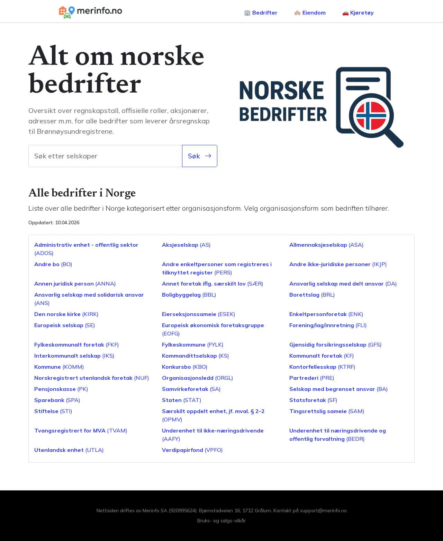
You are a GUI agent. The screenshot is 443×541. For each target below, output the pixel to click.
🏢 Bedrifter (261, 12)
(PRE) (311, 377)
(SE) (64, 325)
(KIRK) (66, 314)
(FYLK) (193, 344)
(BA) (338, 388)
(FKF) (76, 344)
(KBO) (185, 366)
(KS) (195, 355)
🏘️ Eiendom (310, 12)
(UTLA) (69, 449)
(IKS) (74, 355)
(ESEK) (198, 314)
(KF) (321, 355)
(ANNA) (75, 283)
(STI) (53, 411)
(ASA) (326, 244)
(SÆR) (212, 283)
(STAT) (181, 399)
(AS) (186, 244)
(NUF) (91, 377)
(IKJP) (338, 264)
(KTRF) (322, 366)
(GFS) (335, 344)
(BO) (53, 264)
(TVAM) (80, 430)
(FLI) (328, 325)
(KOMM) (59, 366)
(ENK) (326, 314)
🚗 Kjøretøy (358, 12)
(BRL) (312, 294)
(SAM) (326, 411)
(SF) (313, 399)
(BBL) (189, 294)
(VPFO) (192, 449)
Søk (199, 155)
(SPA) (57, 399)
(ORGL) (197, 377)
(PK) (61, 388)
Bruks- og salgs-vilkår (221, 520)
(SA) (191, 388)
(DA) (343, 283)
